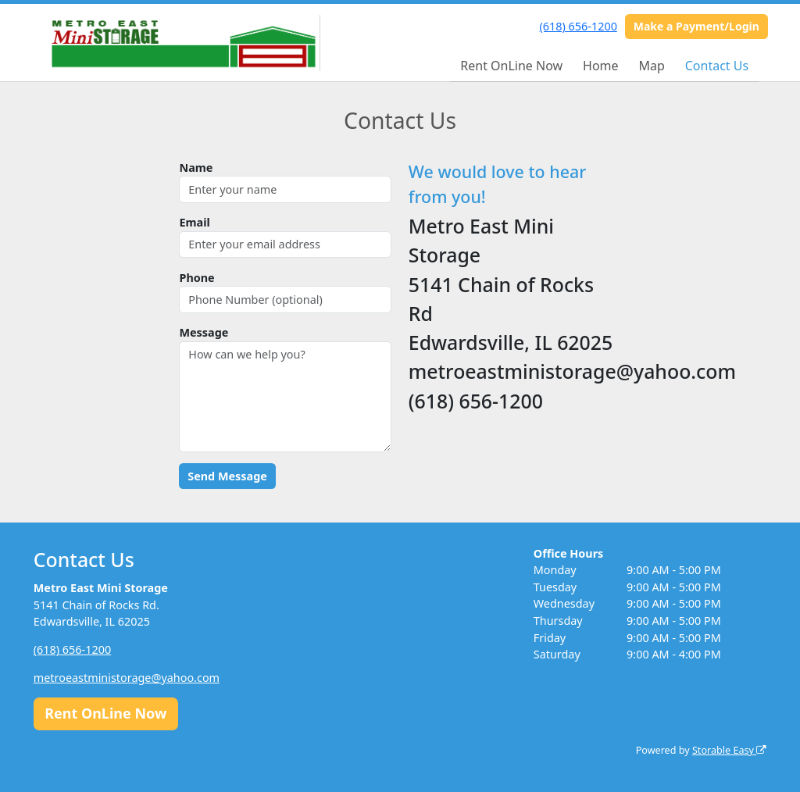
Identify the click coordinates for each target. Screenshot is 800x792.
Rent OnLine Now (511, 65)
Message (203, 332)
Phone (196, 277)
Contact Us (716, 65)
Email (194, 222)
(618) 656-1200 (578, 26)
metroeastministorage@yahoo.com (127, 677)
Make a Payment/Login (696, 26)
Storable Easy (729, 750)
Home (601, 65)
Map (651, 65)
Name (195, 167)
